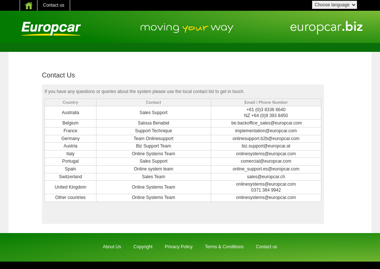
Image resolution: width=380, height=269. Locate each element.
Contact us (53, 5)
